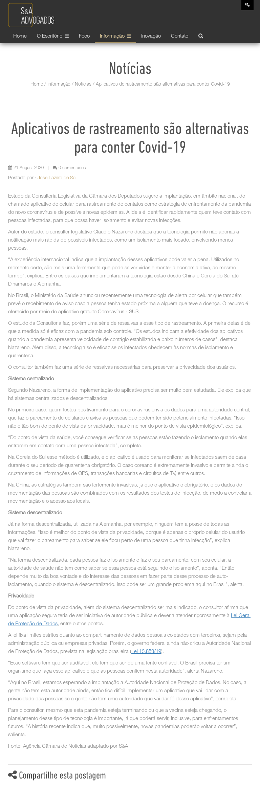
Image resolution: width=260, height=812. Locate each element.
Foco (84, 36)
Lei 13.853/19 (146, 651)
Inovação (151, 36)
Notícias (83, 84)
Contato (179, 36)
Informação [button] (115, 36)
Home (20, 36)
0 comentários (69, 168)
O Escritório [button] (53, 36)
